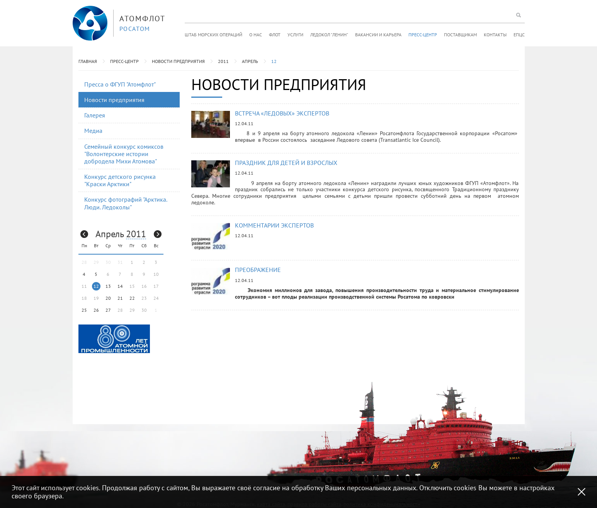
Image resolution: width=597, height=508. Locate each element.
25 (84, 310)
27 (108, 310)
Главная (87, 61)
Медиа (93, 130)
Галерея (94, 115)
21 (120, 298)
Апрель (250, 61)
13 (108, 286)
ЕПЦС (519, 34)
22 (132, 298)
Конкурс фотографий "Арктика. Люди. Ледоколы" (125, 203)
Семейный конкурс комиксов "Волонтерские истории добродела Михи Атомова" (123, 154)
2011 (223, 61)
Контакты (495, 34)
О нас (255, 34)
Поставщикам (460, 34)
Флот (275, 34)
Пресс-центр (422, 34)
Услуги (295, 34)
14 (120, 286)
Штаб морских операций (213, 34)
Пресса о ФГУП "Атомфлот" (120, 84)
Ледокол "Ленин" (329, 34)
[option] (114, 338)
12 (274, 61)
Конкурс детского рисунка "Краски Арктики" (120, 180)
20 (108, 298)
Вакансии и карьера (378, 34)
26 (96, 310)
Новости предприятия (178, 61)
